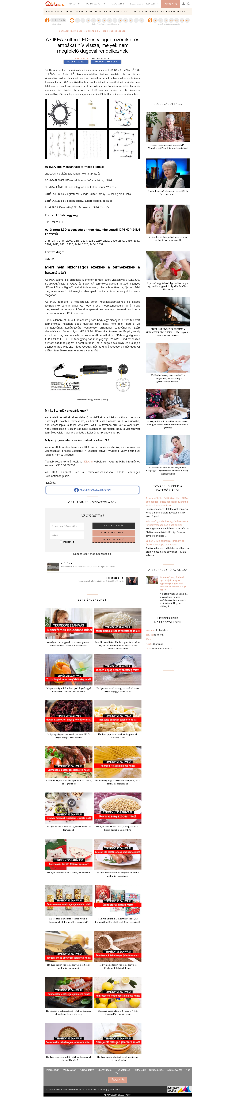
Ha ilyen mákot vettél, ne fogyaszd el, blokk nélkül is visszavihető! (68, 966)
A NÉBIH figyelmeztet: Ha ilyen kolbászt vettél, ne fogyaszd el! (69, 782)
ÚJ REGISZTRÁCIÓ (113, 539)
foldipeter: (157, 630)
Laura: (159, 648)
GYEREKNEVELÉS (97, 12)
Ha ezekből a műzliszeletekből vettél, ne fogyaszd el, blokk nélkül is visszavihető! (68, 920)
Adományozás (174, 1070)
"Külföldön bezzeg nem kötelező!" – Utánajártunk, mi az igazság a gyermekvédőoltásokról (168, 378)
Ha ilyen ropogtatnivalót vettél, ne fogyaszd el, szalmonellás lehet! (68, 1058)
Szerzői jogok (105, 1070)
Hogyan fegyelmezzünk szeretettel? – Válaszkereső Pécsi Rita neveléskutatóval (168, 146)
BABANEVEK (177, 12)
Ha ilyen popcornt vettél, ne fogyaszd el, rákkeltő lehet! (117, 736)
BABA (82, 12)
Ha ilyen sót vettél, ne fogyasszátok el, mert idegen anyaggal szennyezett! (117, 690)
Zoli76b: (155, 634)
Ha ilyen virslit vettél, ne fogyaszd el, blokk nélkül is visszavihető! (117, 874)
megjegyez (68, 542)
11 (136, 20)
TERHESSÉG (69, 12)
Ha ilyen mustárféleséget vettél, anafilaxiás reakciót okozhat (117, 1058)
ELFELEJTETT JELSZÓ (114, 532)
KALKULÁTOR (117, 4)
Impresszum (52, 1070)
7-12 (182, 20)
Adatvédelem (87, 1070)
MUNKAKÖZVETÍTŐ (95, 4)
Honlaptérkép (123, 1070)
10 (131, 20)
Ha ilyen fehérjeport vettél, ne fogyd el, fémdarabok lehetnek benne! (118, 966)
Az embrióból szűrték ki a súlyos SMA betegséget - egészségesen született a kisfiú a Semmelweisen (168, 471)
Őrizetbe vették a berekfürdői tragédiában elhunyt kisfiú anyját (88, 566)
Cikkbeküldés (156, 1070)
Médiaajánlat (69, 1070)
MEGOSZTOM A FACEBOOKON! (92, 490)
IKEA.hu (88, 461)
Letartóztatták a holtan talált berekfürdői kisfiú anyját (101, 581)
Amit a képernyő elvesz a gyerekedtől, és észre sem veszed (168, 192)
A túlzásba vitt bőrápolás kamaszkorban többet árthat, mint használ (167, 238)
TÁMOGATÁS (170, 4)
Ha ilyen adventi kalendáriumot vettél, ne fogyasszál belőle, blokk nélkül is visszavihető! (117, 920)
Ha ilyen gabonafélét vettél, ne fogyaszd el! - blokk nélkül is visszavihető (117, 828)
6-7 (176, 20)
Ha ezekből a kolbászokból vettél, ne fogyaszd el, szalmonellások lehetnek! (68, 1012)
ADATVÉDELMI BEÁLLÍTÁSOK (117, 1095)
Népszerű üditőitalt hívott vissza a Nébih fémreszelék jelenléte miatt (117, 1012)
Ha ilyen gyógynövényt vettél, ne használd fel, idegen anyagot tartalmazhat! (69, 736)
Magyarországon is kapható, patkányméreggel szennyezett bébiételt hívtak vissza (68, 690)
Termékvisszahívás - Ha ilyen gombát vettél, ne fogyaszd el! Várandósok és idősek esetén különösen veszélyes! (117, 645)
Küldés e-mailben (106, 62)
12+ (187, 20)
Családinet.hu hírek (71, 31)
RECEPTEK (162, 12)
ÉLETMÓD (133, 12)
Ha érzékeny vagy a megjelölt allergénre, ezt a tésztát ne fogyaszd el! (117, 782)
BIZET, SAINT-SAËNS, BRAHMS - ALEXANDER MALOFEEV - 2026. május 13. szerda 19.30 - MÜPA (168, 332)
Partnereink (140, 1070)
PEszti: (150, 639)
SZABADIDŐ (148, 12)
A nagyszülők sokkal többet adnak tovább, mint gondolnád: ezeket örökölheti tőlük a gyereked (168, 425)
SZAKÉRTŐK (74, 4)
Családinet (81, 58)
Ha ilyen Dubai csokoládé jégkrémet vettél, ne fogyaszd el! (68, 828)
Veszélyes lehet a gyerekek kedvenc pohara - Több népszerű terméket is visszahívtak (69, 644)
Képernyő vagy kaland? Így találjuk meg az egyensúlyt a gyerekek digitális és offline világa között (168, 286)
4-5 (171, 20)
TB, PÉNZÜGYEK (117, 12)
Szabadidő (92, 31)
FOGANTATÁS (53, 12)
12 (142, 20)
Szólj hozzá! (76, 62)
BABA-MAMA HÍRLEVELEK (143, 4)
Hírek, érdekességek (114, 31)
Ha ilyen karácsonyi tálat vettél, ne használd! (68, 873)
